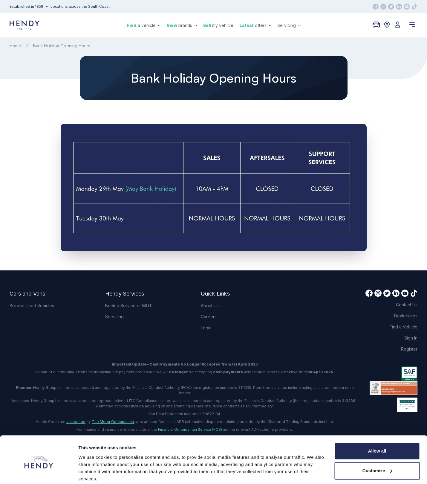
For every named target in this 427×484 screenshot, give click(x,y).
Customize (377, 447)
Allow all (377, 428)
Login (206, 327)
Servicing (289, 25)
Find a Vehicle (403, 326)
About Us (210, 305)
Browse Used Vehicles (32, 305)
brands (181, 25)
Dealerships (405, 315)
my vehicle (218, 25)
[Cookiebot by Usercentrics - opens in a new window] (39, 472)
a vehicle (143, 25)
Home (15, 45)
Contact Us (406, 304)
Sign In (410, 337)
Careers (209, 316)
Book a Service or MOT (128, 305)
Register (409, 348)
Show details (92, 472)
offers (255, 25)
